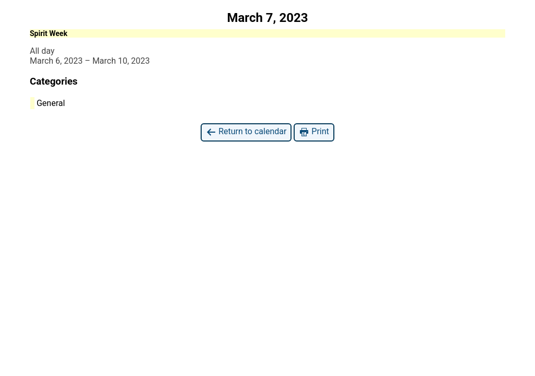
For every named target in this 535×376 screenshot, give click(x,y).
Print (314, 131)
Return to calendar (246, 131)
